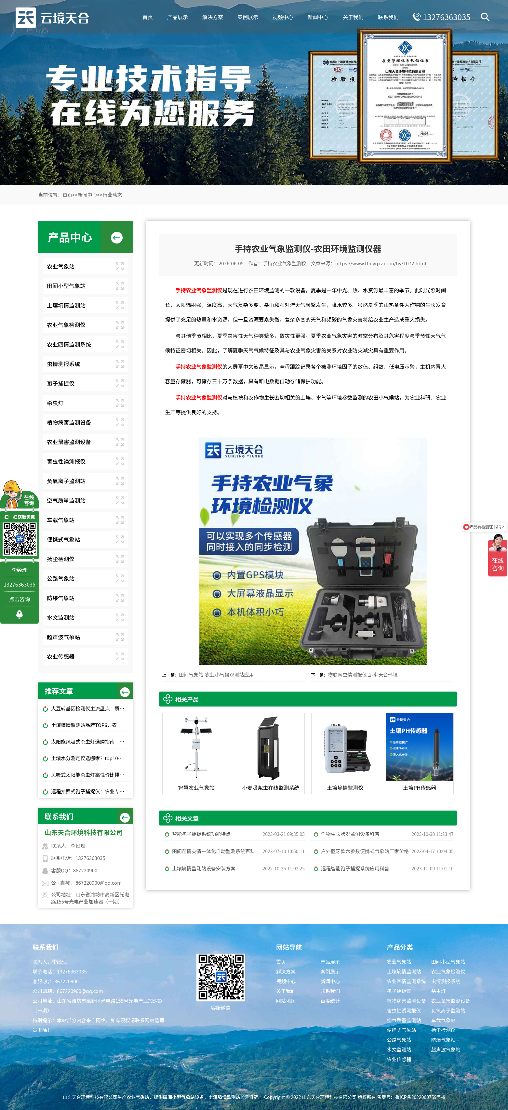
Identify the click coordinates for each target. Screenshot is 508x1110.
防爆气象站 (60, 598)
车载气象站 (60, 520)
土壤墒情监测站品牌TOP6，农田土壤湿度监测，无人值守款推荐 (90, 724)
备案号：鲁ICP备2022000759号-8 (411, 1097)
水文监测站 (60, 617)
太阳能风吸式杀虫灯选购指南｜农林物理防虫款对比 (90, 741)
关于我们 (351, 16)
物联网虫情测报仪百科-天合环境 (363, 674)
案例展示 (246, 16)
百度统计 (330, 1000)
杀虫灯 (55, 403)
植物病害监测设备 (69, 422)
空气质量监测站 (66, 500)
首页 (146, 16)
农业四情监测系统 (69, 344)
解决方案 (211, 16)
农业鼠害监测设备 (69, 442)
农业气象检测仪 (66, 325)
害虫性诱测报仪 (66, 461)
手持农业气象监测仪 (284, 263)
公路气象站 (60, 578)
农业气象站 (60, 266)
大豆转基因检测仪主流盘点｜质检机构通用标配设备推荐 (90, 708)
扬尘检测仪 (60, 559)
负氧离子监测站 (66, 481)
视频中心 (281, 16)
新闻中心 (316, 16)
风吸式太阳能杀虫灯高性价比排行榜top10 (90, 774)
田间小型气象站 (66, 286)
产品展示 (176, 16)
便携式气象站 (63, 539)
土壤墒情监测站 (66, 305)
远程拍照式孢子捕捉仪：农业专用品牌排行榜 (90, 791)
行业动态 (112, 194)
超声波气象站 (63, 637)
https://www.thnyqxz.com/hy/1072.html (380, 263)
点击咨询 (19, 599)
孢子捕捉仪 (60, 383)
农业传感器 (60, 656)
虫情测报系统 (63, 364)
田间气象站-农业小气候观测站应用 (216, 674)
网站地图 (286, 1000)
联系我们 (386, 16)
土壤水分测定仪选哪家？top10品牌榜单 (90, 758)
